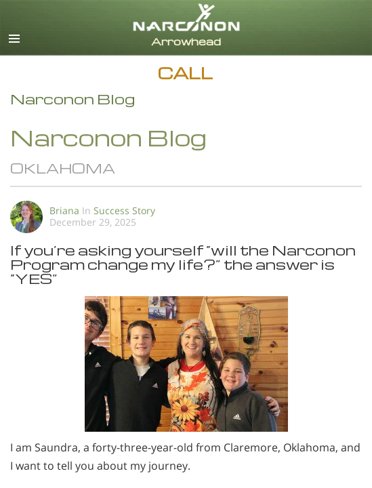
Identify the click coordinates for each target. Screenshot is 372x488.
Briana (64, 210)
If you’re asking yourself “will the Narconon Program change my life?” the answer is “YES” (183, 264)
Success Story (124, 210)
